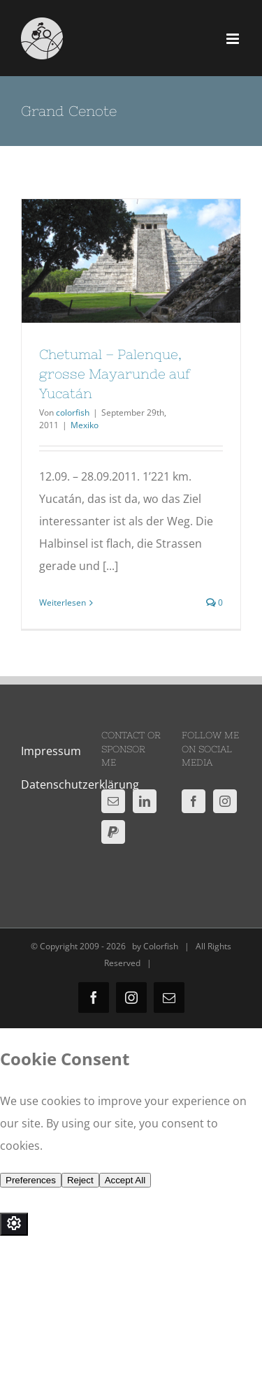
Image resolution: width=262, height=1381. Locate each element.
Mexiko (85, 425)
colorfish (72, 412)
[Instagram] (225, 801)
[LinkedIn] (145, 801)
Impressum (51, 751)
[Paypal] (113, 832)
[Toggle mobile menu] (233, 38)
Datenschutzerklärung (80, 784)
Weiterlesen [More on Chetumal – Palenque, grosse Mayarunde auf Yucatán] (62, 602)
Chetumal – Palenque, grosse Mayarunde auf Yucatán (115, 373)
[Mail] (113, 801)
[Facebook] (193, 801)
